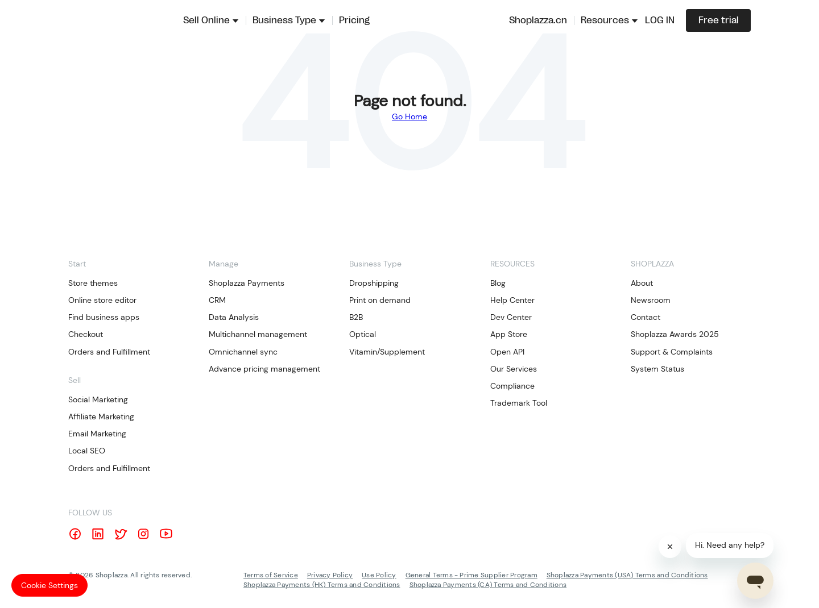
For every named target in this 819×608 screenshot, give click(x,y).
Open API (507, 352)
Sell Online (206, 20)
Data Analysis (234, 317)
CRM (217, 300)
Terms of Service (270, 575)
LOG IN (660, 20)
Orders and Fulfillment (109, 352)
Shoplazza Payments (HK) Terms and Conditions (321, 584)
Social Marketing (98, 399)
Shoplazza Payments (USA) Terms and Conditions (627, 575)
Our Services (513, 369)
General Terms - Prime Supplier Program (471, 575)
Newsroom (651, 300)
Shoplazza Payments (246, 283)
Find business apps (103, 317)
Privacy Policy (330, 575)
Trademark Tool (518, 403)
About (642, 283)
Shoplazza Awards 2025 (675, 334)
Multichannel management (258, 334)
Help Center (512, 300)
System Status (657, 369)
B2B (356, 317)
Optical (362, 334)
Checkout (85, 334)
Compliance (512, 386)
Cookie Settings (49, 585)
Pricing (354, 20)
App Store (508, 334)
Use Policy (379, 575)
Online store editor (102, 300)
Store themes (93, 283)
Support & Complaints (672, 352)
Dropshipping (374, 283)
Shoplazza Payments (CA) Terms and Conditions (488, 584)
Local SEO (86, 450)
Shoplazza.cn (538, 20)
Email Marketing (97, 433)
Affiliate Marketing (101, 416)
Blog (498, 283)
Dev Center (511, 317)
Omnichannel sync (243, 352)
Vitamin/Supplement (387, 352)
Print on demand (380, 300)
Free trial (718, 20)
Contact (645, 317)
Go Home (409, 116)
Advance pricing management (264, 369)
